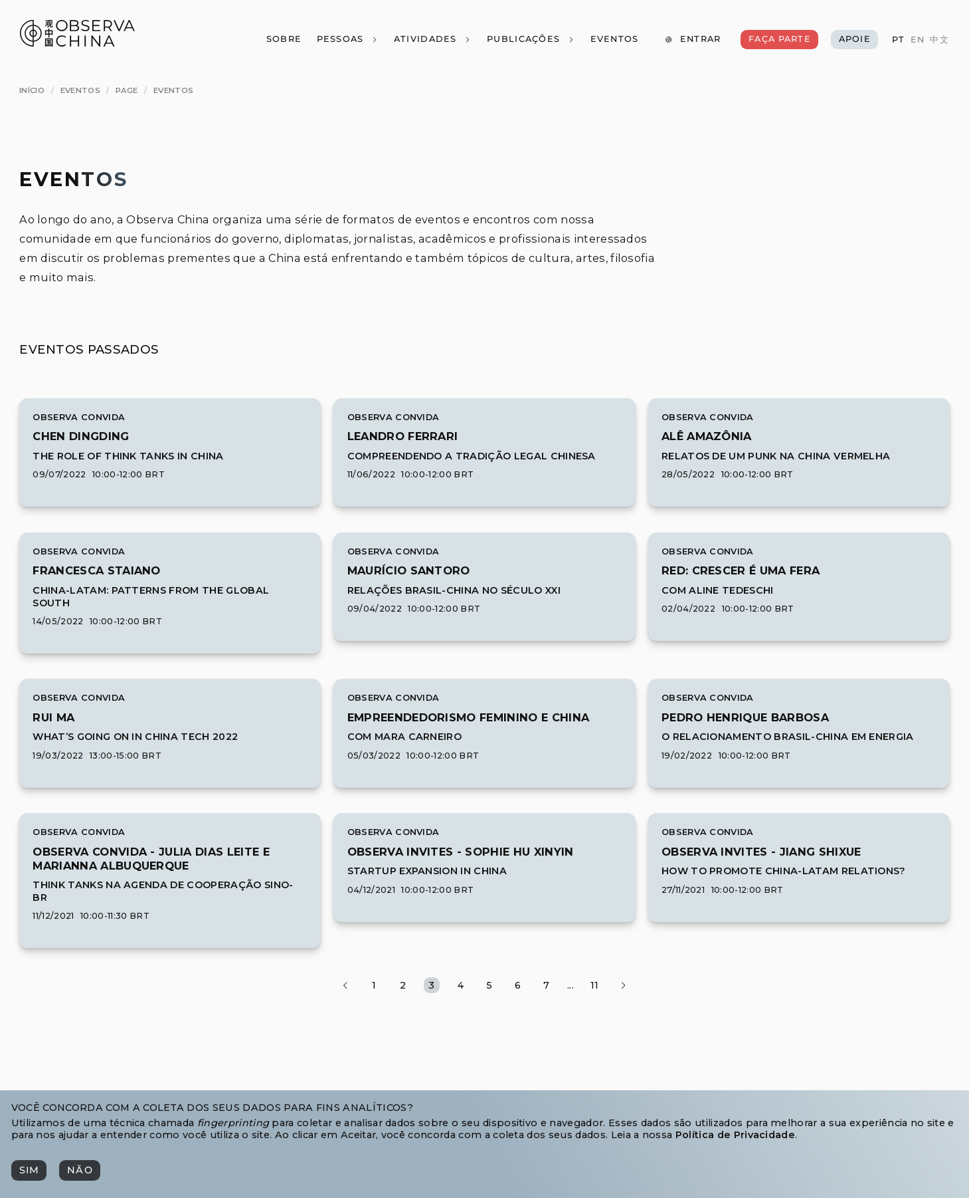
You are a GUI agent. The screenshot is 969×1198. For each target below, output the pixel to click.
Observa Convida (79, 417)
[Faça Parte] (779, 39)
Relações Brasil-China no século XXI (454, 590)
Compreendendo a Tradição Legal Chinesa (471, 456)
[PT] (898, 40)
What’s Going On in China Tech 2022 (135, 737)
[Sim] (28, 1170)
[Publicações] (531, 39)
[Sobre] (283, 39)
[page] (126, 90)
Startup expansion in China (427, 871)
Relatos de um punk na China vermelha (776, 456)
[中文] (939, 40)
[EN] (917, 40)
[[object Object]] (81, 436)
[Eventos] (614, 39)
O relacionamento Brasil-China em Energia (787, 737)
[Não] (79, 1170)
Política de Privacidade (735, 1135)
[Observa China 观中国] (77, 43)
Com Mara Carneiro (404, 737)
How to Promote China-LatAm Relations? (783, 871)
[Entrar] (692, 39)
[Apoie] (854, 39)
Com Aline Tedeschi (717, 590)
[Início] (31, 90)
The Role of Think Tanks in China (128, 456)
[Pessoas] (347, 39)
